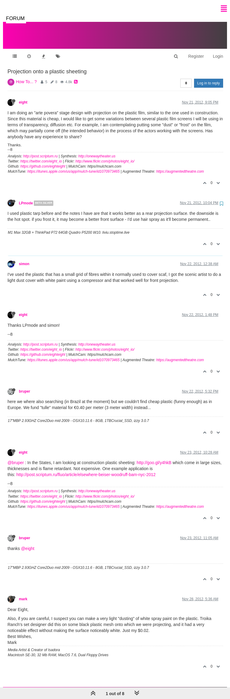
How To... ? (26, 75)
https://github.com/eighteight (42, 160)
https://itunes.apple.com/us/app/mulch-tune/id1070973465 (73, 165)
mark (23, 593)
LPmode (26, 197)
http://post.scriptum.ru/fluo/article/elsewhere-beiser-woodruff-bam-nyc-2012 (86, 468)
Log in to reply (208, 77)
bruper (24, 385)
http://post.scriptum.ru (40, 150)
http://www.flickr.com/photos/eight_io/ (104, 155)
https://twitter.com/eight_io (41, 155)
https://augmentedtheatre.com (180, 165)
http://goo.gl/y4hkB (154, 456)
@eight (27, 542)
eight (23, 96)
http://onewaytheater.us (96, 150)
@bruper (15, 456)
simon (24, 258)
